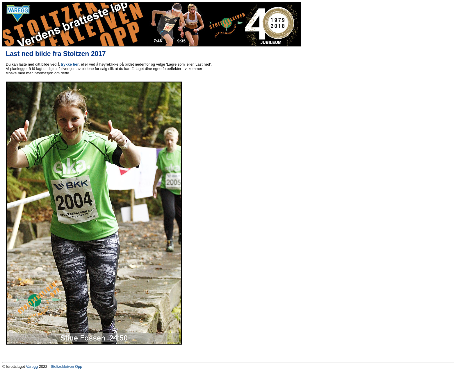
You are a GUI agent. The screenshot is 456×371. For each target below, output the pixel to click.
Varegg (32, 366)
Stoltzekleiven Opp (66, 366)
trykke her (70, 64)
